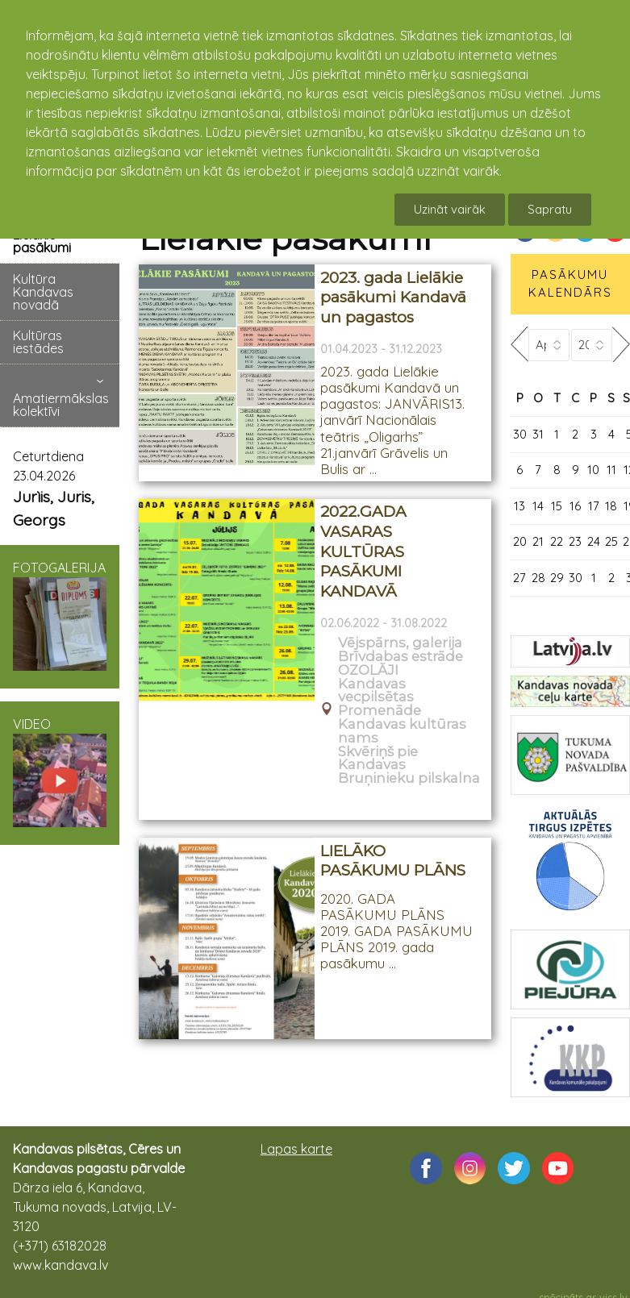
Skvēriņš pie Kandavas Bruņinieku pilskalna (409, 765)
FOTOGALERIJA (59, 615)
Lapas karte (296, 1149)
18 (611, 506)
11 (611, 469)
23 (575, 541)
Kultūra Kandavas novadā (43, 292)
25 (611, 541)
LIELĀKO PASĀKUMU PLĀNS (392, 861)
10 (593, 469)
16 (575, 506)
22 (556, 541)
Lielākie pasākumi (42, 241)
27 (519, 577)
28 (538, 577)
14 (538, 506)
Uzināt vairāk (450, 209)
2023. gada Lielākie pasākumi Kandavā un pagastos (393, 297)
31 (538, 434)
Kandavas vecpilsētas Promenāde (379, 697)
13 (519, 506)
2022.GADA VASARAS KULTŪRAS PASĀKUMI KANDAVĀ (363, 551)
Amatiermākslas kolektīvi (61, 404)
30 (520, 434)
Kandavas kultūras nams (402, 731)
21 (538, 541)
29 (557, 577)
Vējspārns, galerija (400, 643)
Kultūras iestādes (38, 341)
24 (593, 541)
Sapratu (550, 209)
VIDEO (59, 771)
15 (556, 506)
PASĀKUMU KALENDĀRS (570, 284)
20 (520, 541)
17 (593, 506)
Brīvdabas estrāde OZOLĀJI (400, 663)
